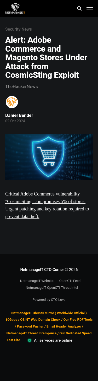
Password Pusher (30, 326)
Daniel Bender (19, 115)
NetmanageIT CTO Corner (42, 269)
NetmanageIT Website (37, 281)
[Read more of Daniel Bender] (12, 102)
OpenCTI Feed (69, 281)
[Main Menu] (90, 8)
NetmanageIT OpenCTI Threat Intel (52, 288)
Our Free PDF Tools (78, 320)
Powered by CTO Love (49, 300)
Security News (18, 29)
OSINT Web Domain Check (40, 320)
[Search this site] (79, 8)
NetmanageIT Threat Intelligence (32, 333)
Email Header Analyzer (64, 326)
